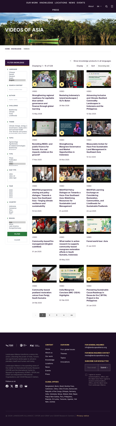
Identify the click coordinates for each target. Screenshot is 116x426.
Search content (16, 85)
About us (48, 353)
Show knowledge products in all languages (92, 61)
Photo (17, 158)
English (17, 80)
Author (12, 95)
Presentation (17, 166)
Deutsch (17, 76)
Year (11, 186)
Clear (17, 240)
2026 (17, 190)
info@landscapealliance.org (96, 347)
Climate (17, 112)
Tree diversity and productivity (17, 132)
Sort (93, 66)
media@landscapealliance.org (96, 355)
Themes (63, 354)
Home (47, 349)
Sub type (12, 170)
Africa (17, 224)
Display (80, 66)
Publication (17, 160)
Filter (17, 234)
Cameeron (17, 208)
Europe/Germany (17, 228)
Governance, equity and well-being (17, 128)
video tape (17, 178)
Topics (63, 358)
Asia (17, 222)
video (17, 174)
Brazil (17, 212)
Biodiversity (17, 110)
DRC (17, 214)
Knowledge (16, 49)
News (17, 162)
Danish (17, 74)
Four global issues (67, 349)
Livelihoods (17, 116)
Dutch (17, 78)
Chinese (17, 72)
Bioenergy (17, 150)
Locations (49, 363)
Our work (49, 356)
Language (13, 69)
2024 (17, 194)
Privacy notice (83, 416)
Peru (17, 210)
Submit (104, 367)
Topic (11, 138)
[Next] (63, 315)
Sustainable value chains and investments (17, 134)
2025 (17, 192)
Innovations (65, 362)
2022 (17, 198)
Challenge (13, 105)
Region (12, 218)
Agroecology (17, 142)
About (91, 6)
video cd (17, 176)
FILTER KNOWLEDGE (15, 63)
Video (17, 164)
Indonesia (17, 206)
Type (11, 154)
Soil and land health (17, 130)
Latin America (17, 226)
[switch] (71, 61)
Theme (11, 122)
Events (48, 371)
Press (47, 374)
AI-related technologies (17, 146)
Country (12, 202)
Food (17, 114)
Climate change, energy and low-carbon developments (17, 126)
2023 (17, 196)
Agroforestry (17, 144)
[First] (72, 315)
